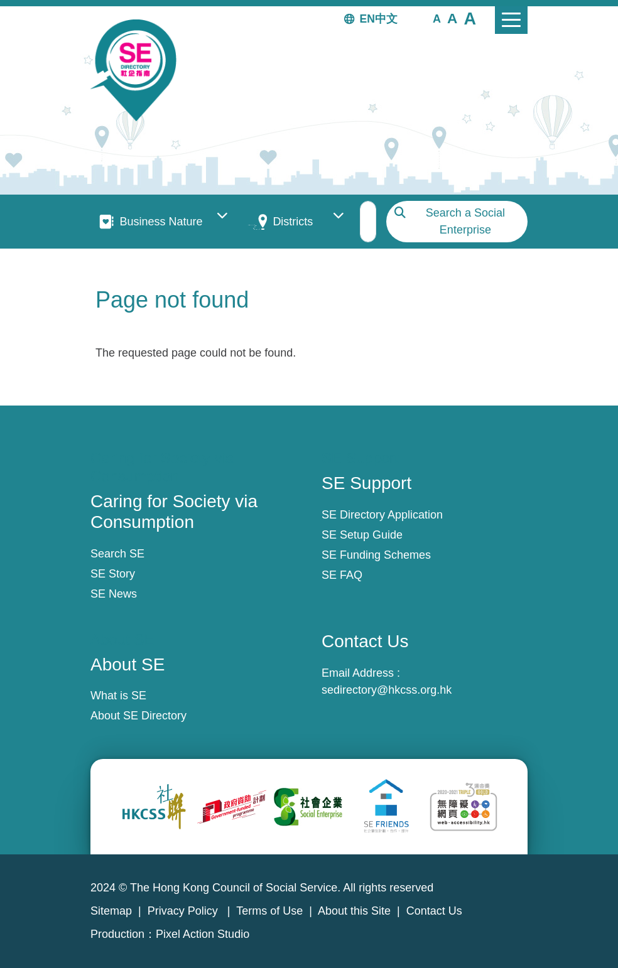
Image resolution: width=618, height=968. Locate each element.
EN (367, 19)
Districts (293, 221)
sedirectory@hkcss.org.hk (387, 690)
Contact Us (434, 911)
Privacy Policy (184, 911)
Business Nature (160, 221)
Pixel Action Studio (202, 934)
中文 (386, 19)
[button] (437, 18)
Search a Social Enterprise (465, 221)
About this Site (354, 911)
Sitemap (111, 911)
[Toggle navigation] (511, 20)
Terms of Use (269, 911)
